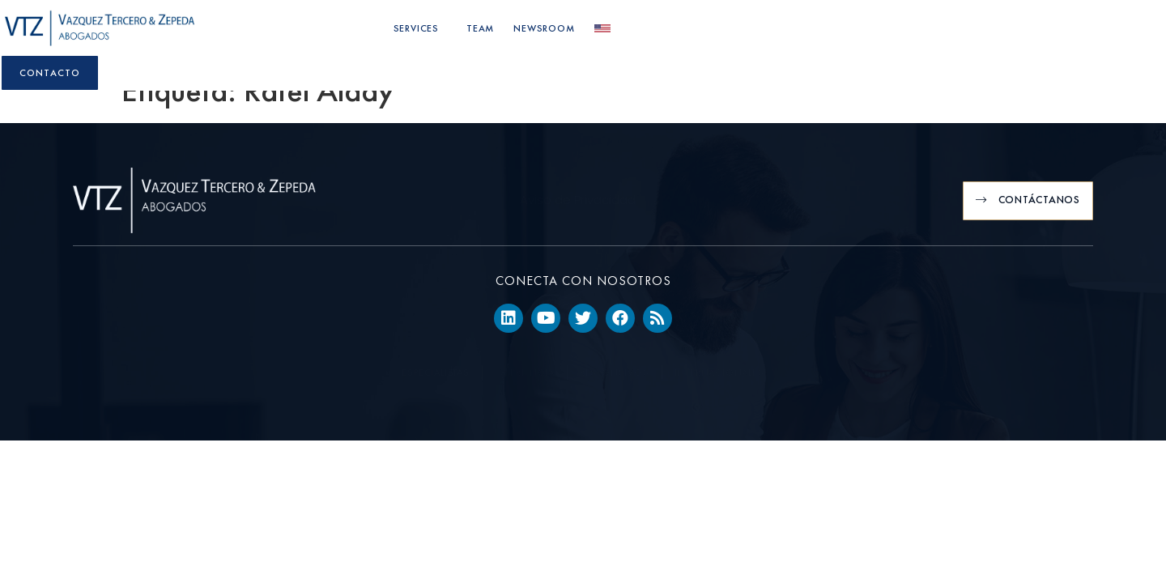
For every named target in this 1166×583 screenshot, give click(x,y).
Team (814, 32)
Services (754, 32)
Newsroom (877, 32)
